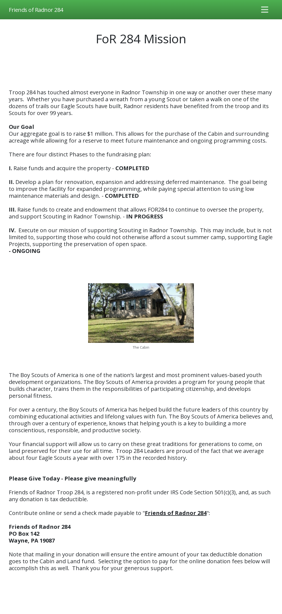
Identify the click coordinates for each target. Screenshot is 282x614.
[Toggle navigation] (264, 9)
